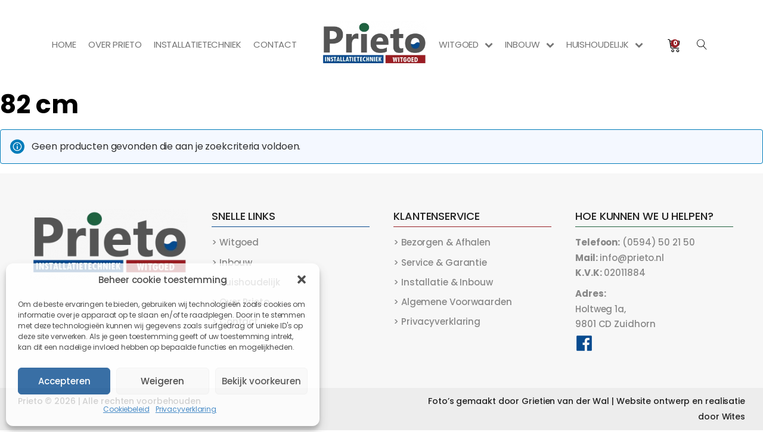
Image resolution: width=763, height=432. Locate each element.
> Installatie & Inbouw (443, 282)
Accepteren (64, 381)
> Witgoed (235, 242)
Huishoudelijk (604, 44)
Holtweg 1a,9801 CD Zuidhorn (615, 309)
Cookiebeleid (126, 409)
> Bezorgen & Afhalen (442, 242)
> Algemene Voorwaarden (452, 303)
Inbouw (529, 44)
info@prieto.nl (619, 257)
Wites (734, 418)
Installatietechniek (197, 44)
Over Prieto (115, 44)
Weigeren (162, 381)
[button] (302, 279)
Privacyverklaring (186, 409)
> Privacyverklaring (436, 322)
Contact (275, 44)
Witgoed (466, 44)
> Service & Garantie (440, 262)
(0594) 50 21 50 (635, 242)
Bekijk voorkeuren (261, 381)
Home (64, 44)
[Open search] (702, 45)
